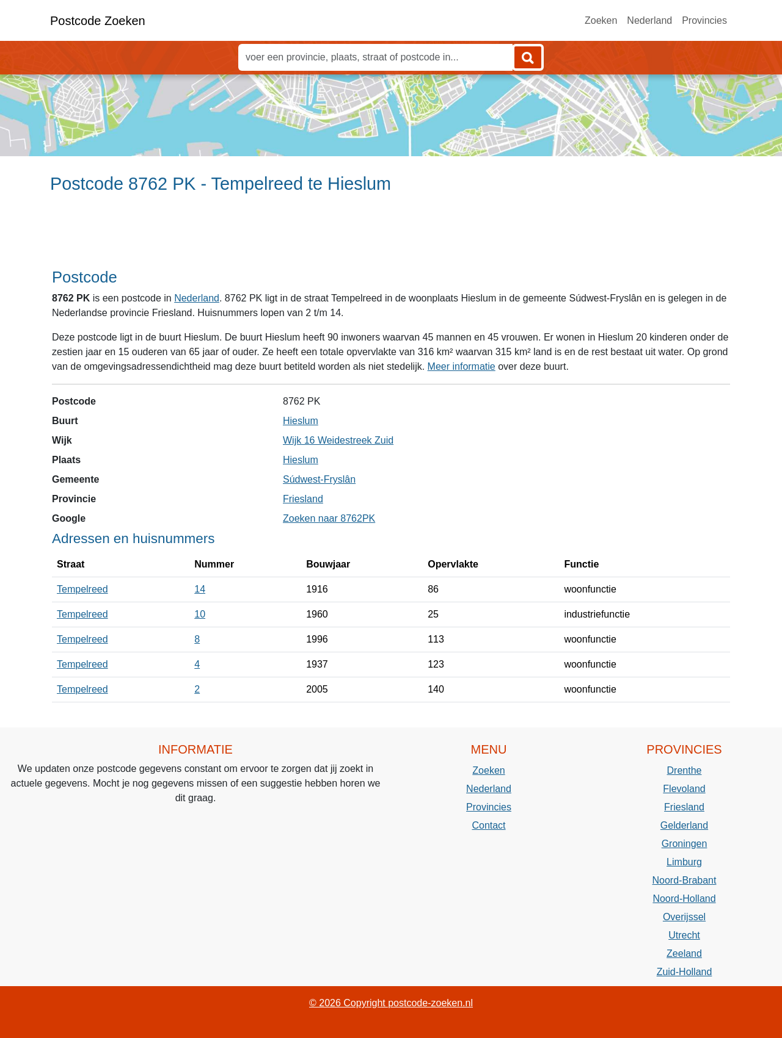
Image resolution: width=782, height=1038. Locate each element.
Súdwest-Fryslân (319, 479)
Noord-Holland (683, 898)
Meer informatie (461, 366)
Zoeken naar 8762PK (329, 518)
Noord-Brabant (684, 880)
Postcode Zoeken (97, 20)
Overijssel (684, 917)
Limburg (684, 862)
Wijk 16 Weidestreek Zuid (338, 440)
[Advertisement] (391, 236)
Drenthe (684, 770)
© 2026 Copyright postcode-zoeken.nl (391, 1003)
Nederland (649, 20)
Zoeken (601, 20)
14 (199, 589)
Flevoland (684, 789)
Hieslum (300, 421)
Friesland (303, 499)
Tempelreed (82, 589)
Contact (488, 825)
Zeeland (684, 953)
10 (199, 614)
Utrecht (684, 935)
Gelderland (684, 825)
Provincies (704, 20)
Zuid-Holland (684, 972)
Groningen (684, 843)
